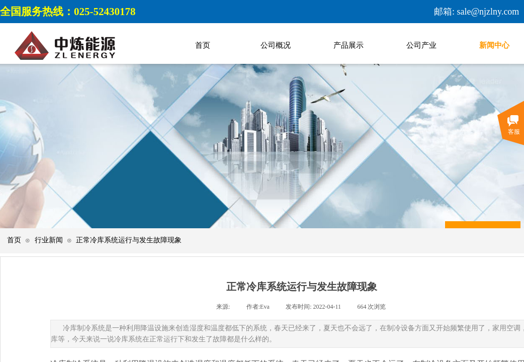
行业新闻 (49, 240)
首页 (14, 240)
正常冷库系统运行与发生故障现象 (129, 240)
